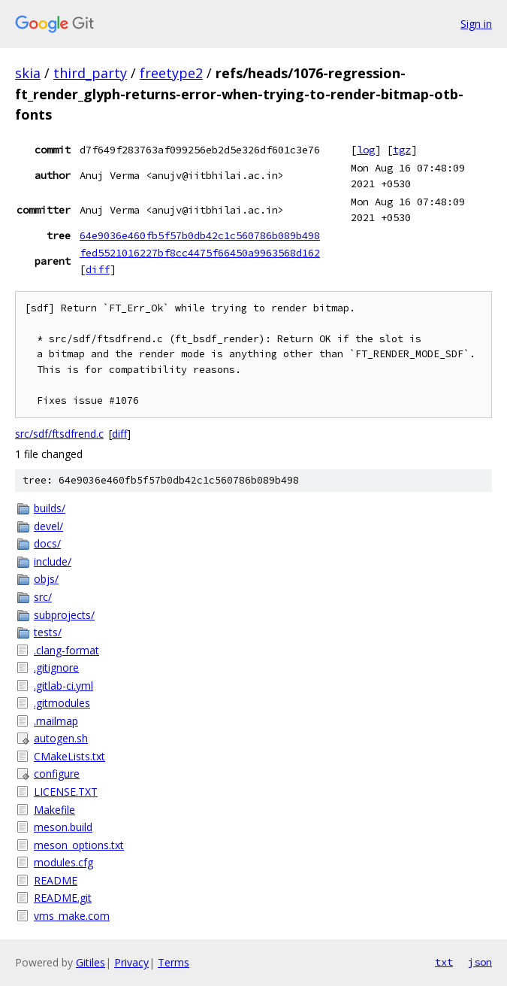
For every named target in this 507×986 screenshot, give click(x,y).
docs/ (47, 543)
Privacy (131, 962)
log (366, 149)
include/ (52, 561)
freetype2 (171, 73)
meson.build (63, 827)
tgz (402, 149)
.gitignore (56, 667)
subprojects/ (64, 615)
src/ (43, 597)
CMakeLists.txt (69, 756)
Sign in (476, 24)
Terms (173, 962)
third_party (90, 73)
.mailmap (56, 721)
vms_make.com (72, 916)
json (480, 962)
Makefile (54, 809)
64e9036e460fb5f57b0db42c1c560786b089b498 (200, 235)
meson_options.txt (79, 845)
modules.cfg (63, 862)
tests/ (48, 632)
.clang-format (66, 650)
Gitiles (90, 962)
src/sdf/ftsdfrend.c (59, 433)
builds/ (49, 508)
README (55, 880)
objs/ (46, 579)
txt (444, 962)
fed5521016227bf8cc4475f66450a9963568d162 (200, 252)
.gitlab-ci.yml (63, 685)
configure (57, 773)
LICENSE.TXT (66, 791)
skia (28, 73)
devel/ (48, 526)
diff (98, 269)
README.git (63, 897)
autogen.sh (61, 738)
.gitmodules (62, 703)
